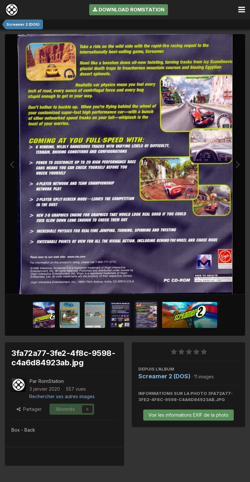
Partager (29, 409)
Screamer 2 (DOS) (164, 376)
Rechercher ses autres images (62, 396)
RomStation (51, 381)
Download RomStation (128, 10)
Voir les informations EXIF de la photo (188, 415)
